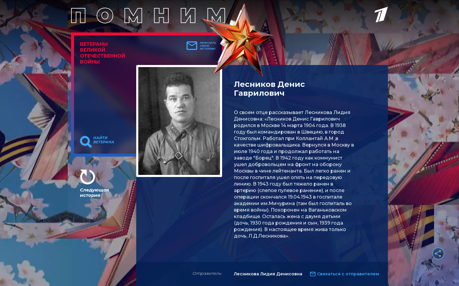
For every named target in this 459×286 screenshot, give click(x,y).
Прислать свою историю (208, 45)
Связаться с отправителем (348, 274)
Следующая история (94, 192)
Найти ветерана (103, 140)
